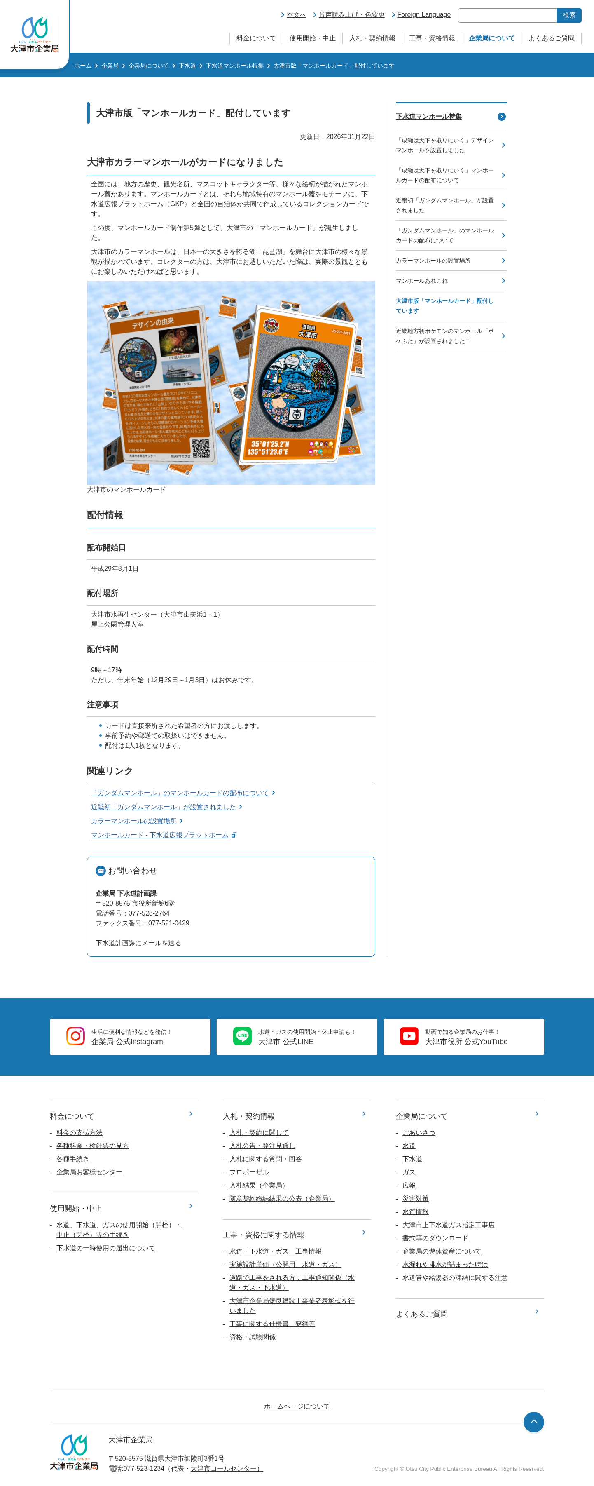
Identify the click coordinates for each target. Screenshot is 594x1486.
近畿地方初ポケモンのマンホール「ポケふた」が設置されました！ (445, 336)
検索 (569, 15)
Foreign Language (424, 14)
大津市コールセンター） (227, 1468)
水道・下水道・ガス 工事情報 (275, 1251)
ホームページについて (297, 1406)
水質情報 (415, 1211)
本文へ (296, 14)
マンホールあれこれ (422, 280)
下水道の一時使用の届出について (105, 1247)
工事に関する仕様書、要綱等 (272, 1323)
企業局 (110, 65)
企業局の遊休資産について (442, 1251)
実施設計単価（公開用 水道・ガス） (285, 1264)
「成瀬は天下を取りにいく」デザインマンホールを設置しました (445, 145)
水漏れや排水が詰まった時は (445, 1264)
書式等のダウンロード (435, 1238)
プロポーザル (249, 1172)
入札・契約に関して (259, 1132)
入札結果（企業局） (259, 1185)
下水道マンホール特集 (235, 65)
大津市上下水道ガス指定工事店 (448, 1224)
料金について (256, 38)
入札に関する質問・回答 (265, 1158)
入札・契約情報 (372, 38)
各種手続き (72, 1158)
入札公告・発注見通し (262, 1145)
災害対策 (415, 1198)
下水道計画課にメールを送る (138, 942)
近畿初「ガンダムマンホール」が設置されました (163, 806)
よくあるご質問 (552, 38)
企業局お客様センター (89, 1172)
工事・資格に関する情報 (263, 1235)
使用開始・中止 (313, 38)
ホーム (82, 65)
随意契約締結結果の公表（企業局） (282, 1198)
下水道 (187, 65)
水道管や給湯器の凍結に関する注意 (455, 1277)
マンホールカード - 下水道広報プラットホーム (160, 834)
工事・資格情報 (432, 38)
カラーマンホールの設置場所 (134, 820)
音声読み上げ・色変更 (352, 14)
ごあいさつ (418, 1132)
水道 (409, 1145)
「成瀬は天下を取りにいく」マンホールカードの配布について (445, 175)
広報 (409, 1185)
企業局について (492, 38)
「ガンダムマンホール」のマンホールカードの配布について (180, 792)
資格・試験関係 (252, 1336)
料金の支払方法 (79, 1132)
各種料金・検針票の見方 (92, 1145)
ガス (409, 1172)
